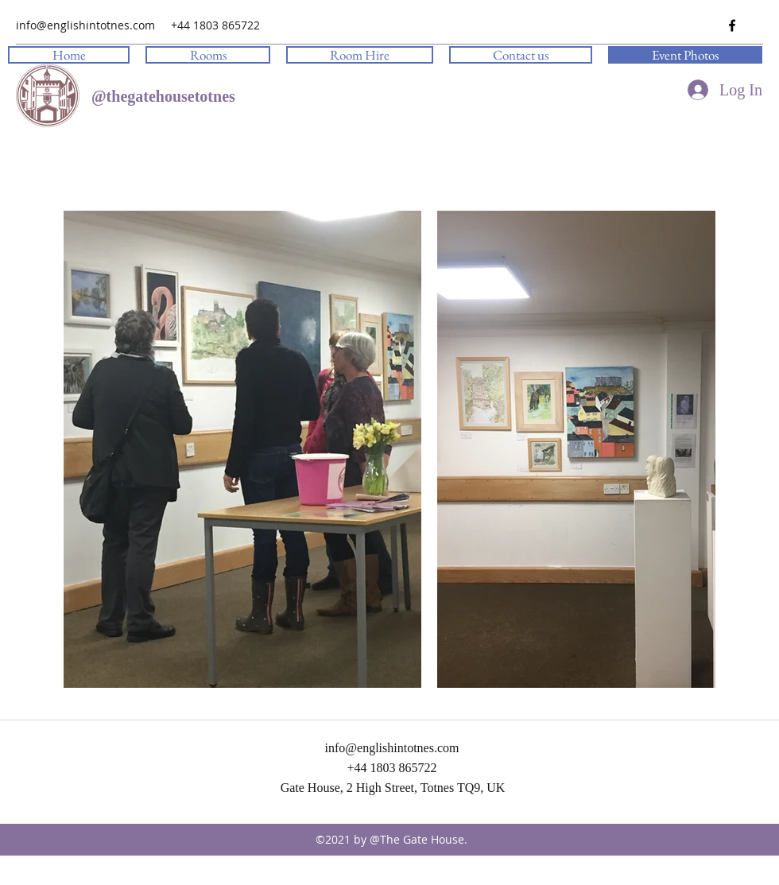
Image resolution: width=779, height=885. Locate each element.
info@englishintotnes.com (85, 25)
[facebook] (732, 25)
